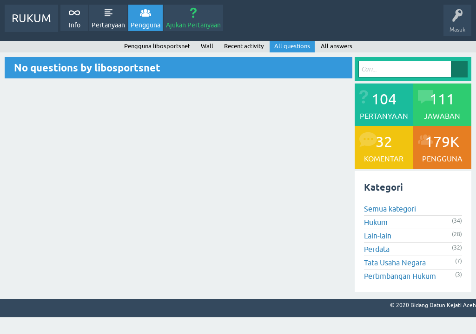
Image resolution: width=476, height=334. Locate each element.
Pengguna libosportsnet (157, 46)
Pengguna (145, 25)
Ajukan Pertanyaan (193, 25)
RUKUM (31, 18)
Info (74, 25)
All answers (336, 46)
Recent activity (244, 46)
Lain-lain (377, 235)
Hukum (376, 222)
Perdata (377, 249)
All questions (292, 46)
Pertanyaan (108, 25)
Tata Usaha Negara (395, 262)
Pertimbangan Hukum (400, 276)
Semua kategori (390, 209)
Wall (207, 46)
